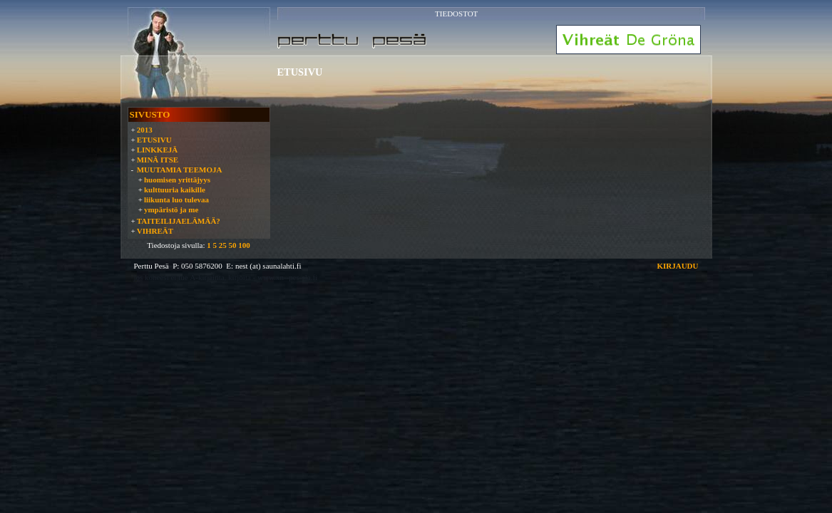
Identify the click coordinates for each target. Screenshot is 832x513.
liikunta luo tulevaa (176, 199)
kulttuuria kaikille (174, 189)
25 (223, 245)
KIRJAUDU (677, 265)
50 (232, 245)
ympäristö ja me (171, 209)
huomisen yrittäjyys (177, 179)
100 (244, 245)
